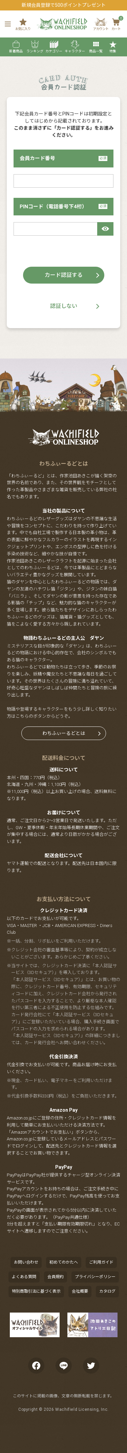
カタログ (107, 1291)
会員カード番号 (63, 158)
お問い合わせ (26, 1262)
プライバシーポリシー (95, 1276)
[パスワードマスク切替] (105, 229)
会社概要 (80, 1291)
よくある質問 (24, 1276)
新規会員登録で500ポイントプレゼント (64, 5)
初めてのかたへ (63, 1262)
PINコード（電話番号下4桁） (63, 207)
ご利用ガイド (101, 1262)
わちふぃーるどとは (63, 733)
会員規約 (55, 1276)
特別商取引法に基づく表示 (36, 1291)
